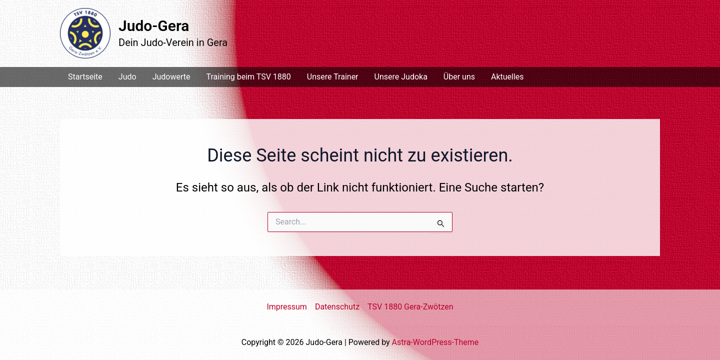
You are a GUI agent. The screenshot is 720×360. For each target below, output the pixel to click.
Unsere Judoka (401, 77)
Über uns (459, 77)
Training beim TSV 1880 (248, 77)
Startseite (85, 77)
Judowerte (171, 77)
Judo (127, 77)
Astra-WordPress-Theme (435, 342)
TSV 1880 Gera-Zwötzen (411, 307)
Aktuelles (507, 77)
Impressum (286, 307)
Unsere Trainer (332, 77)
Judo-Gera (153, 25)
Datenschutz (337, 307)
